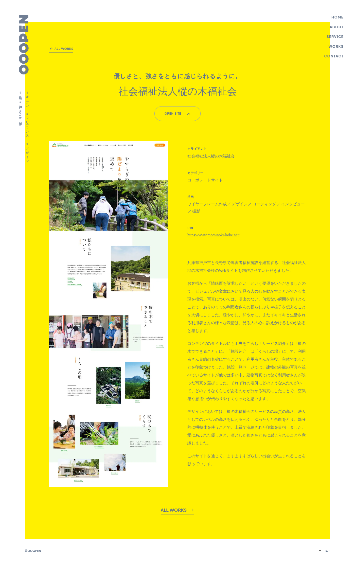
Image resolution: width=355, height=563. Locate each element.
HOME (338, 17)
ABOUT (337, 27)
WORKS (336, 46)
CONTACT (334, 56)
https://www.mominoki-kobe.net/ (213, 235)
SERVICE (335, 36)
